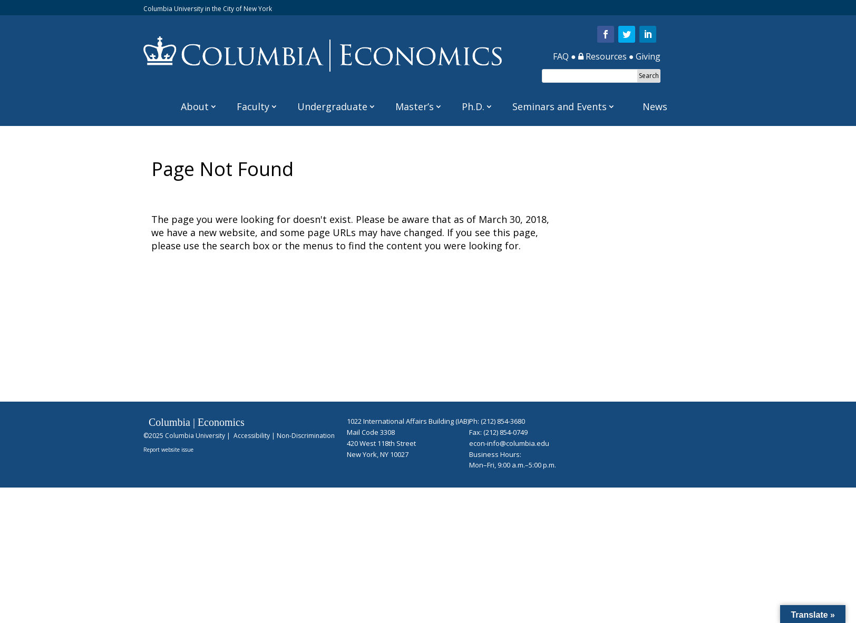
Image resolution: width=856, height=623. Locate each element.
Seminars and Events (559, 106)
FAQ (561, 56)
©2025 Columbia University (184, 435)
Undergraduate (332, 106)
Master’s (414, 106)
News (655, 106)
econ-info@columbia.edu (509, 443)
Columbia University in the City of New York (207, 8)
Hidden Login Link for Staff (377, 466)
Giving (648, 56)
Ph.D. (473, 106)
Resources (602, 56)
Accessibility (252, 435)
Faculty (253, 106)
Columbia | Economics (197, 422)
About (195, 106)
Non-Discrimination (306, 435)
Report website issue (168, 449)
